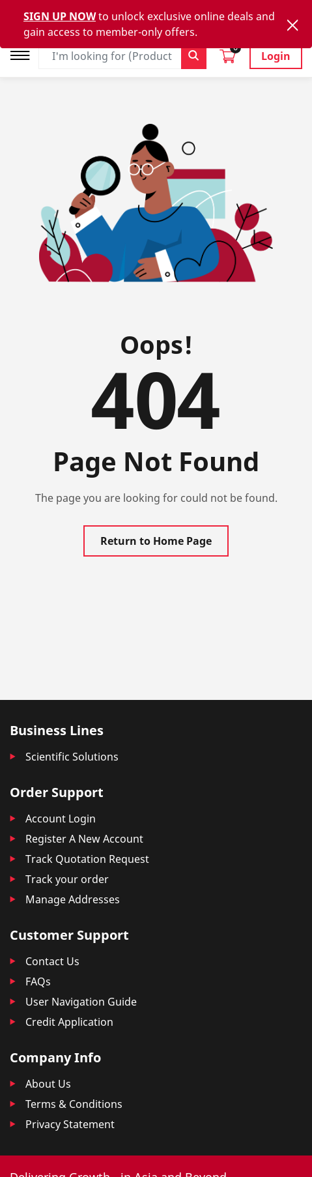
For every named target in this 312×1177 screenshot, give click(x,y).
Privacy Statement (70, 1124)
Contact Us (52, 961)
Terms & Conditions (73, 1104)
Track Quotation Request (87, 859)
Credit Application (69, 1022)
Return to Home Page (156, 541)
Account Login (60, 818)
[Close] (292, 25)
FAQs (38, 981)
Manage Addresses (72, 899)
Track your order (67, 879)
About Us (48, 1084)
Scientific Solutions (72, 756)
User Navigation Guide (81, 1002)
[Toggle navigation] (24, 54)
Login (276, 56)
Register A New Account (84, 839)
